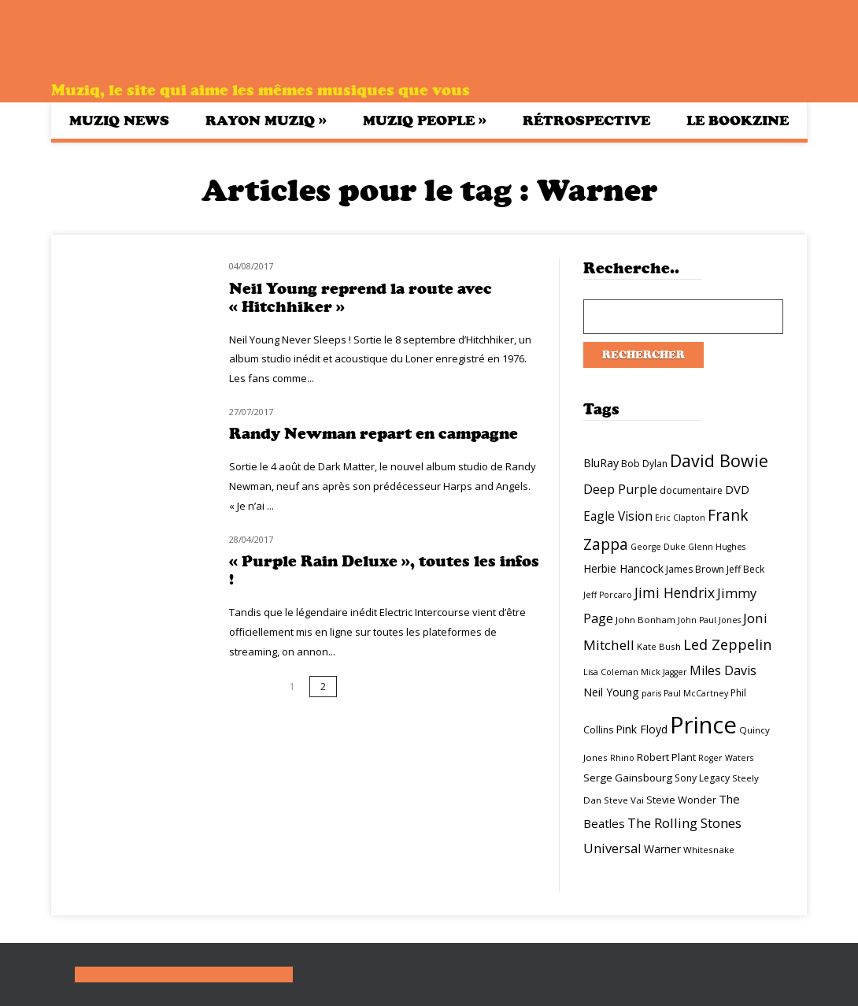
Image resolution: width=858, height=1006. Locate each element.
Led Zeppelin (727, 644)
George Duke (658, 546)
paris (651, 693)
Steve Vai (624, 800)
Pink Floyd (642, 729)
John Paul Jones (709, 620)
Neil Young (611, 692)
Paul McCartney (696, 693)
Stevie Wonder (681, 800)
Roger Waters (725, 757)
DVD (737, 489)
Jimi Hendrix (674, 592)
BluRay (601, 462)
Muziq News (119, 120)
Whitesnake (708, 850)
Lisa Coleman (610, 671)
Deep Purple (620, 489)
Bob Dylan (644, 463)
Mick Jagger (664, 671)
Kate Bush (659, 646)
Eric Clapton (680, 517)
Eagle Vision (618, 516)
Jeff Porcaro (607, 594)
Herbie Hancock (623, 568)
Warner (662, 848)
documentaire (691, 490)
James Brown (695, 569)
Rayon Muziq (266, 120)
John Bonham (645, 620)
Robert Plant (666, 757)
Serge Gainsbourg (627, 777)
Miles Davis (723, 670)
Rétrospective (586, 120)
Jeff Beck (745, 569)
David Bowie (719, 460)
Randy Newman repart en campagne (373, 434)
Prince (703, 725)
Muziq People (424, 120)
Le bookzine (737, 120)
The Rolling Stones (684, 823)
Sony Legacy (702, 778)
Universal (612, 848)
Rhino (622, 757)
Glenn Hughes (716, 546)
